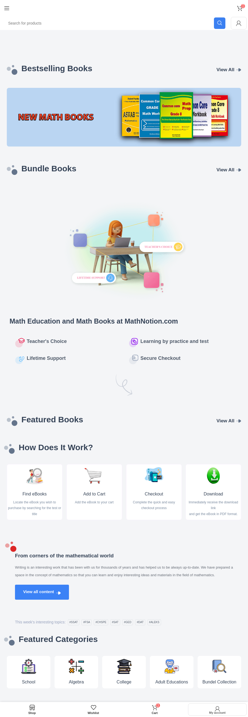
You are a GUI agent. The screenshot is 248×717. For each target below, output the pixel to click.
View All (225, 69)
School (28, 682)
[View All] (238, 69)
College (124, 682)
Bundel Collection (219, 682)
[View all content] (58, 592)
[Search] (114, 23)
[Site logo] (124, 8)
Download (213, 494)
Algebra (76, 682)
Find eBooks (34, 494)
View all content (38, 591)
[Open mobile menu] (6, 8)
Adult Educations (171, 682)
